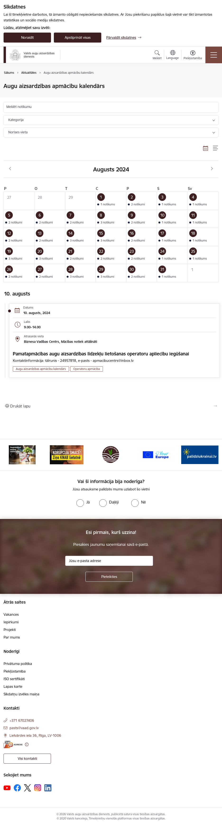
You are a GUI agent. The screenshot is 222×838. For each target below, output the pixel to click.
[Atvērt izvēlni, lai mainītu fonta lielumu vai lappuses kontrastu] (192, 55)
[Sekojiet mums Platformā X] (27, 787)
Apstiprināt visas (78, 37)
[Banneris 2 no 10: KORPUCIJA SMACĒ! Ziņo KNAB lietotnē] (66, 454)
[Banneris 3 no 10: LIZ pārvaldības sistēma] (111, 454)
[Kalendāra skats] (205, 148)
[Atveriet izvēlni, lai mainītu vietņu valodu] (172, 55)
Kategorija (15, 120)
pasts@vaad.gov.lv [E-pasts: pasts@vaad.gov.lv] (24, 728)
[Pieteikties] (109, 577)
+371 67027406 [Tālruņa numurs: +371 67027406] (21, 720)
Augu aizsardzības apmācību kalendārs (41, 369)
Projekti (10, 629)
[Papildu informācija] (26, 744)
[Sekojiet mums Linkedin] (47, 787)
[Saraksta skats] (215, 148)
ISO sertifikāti (14, 679)
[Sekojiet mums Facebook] (17, 787)
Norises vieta (18, 132)
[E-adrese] (13, 744)
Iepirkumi (11, 622)
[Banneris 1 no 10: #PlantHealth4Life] (22, 454)
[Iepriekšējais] (11, 454)
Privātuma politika (18, 663)
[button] (111, 201)
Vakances (11, 614)
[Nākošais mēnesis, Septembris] (212, 169)
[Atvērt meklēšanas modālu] (157, 55)
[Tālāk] (211, 454)
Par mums (12, 637)
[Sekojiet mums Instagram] (37, 787)
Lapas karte (13, 686)
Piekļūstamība (15, 671)
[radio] (83, 502)
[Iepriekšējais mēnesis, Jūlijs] (10, 169)
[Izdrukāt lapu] (111, 406)
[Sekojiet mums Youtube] (7, 787)
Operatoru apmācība (86, 369)
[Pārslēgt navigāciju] (213, 55)
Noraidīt (27, 37)
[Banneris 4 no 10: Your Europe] (155, 454)
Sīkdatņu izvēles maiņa (21, 694)
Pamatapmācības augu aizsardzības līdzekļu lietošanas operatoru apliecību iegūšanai (101, 354)
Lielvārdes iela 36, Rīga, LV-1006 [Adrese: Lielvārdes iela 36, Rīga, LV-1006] (35, 735)
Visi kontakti (27, 758)
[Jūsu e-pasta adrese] (109, 561)
